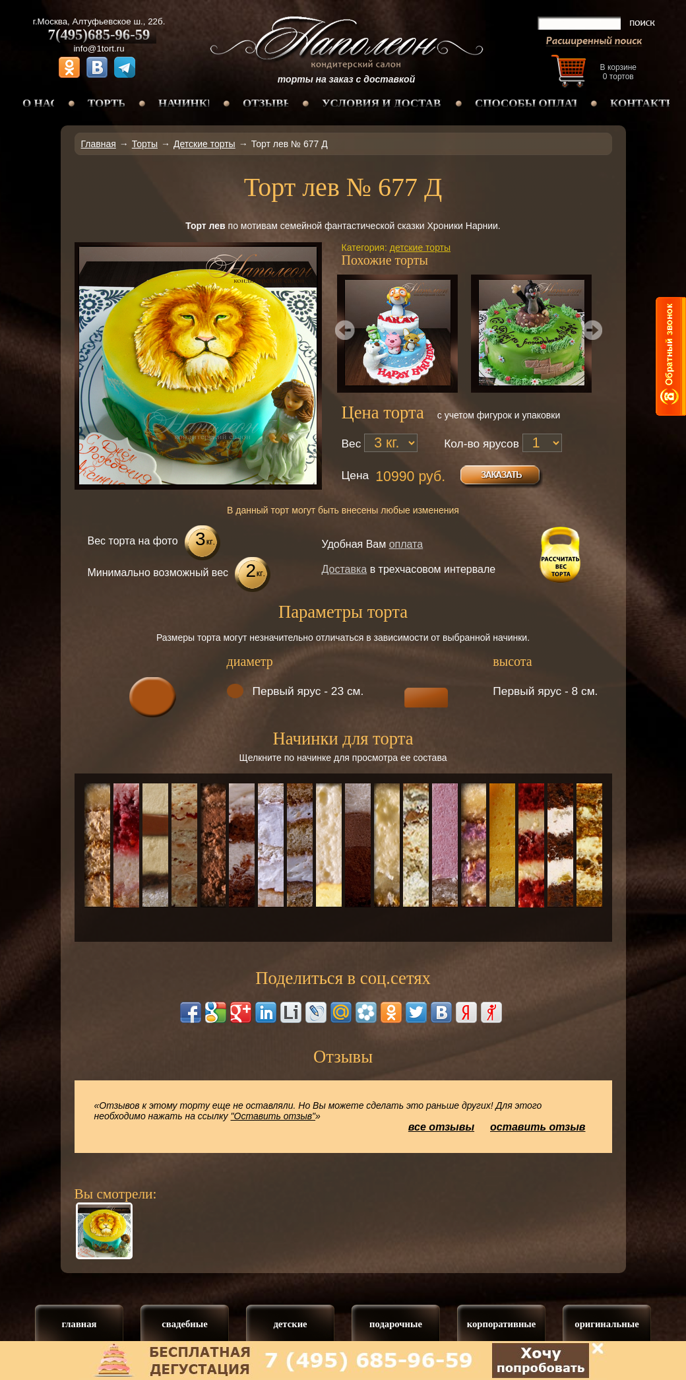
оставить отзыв (538, 1127)
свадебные (184, 1324)
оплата (406, 544)
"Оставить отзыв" (273, 1116)
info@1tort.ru (98, 48)
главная (78, 1324)
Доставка (344, 569)
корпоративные (501, 1324)
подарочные (395, 1324)
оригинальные (607, 1324)
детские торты (420, 247)
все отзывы (441, 1127)
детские (290, 1324)
